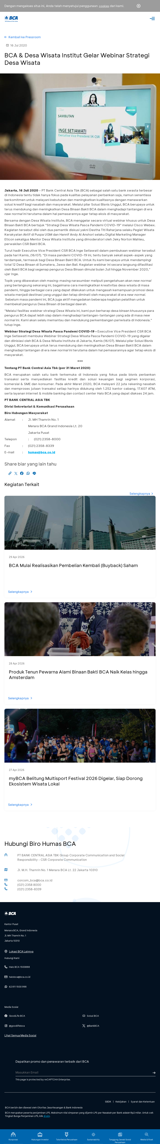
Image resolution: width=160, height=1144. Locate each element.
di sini (47, 1115)
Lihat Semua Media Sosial (20, 1035)
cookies (104, 6)
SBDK (108, 1101)
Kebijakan (121, 1101)
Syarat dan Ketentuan (143, 1101)
